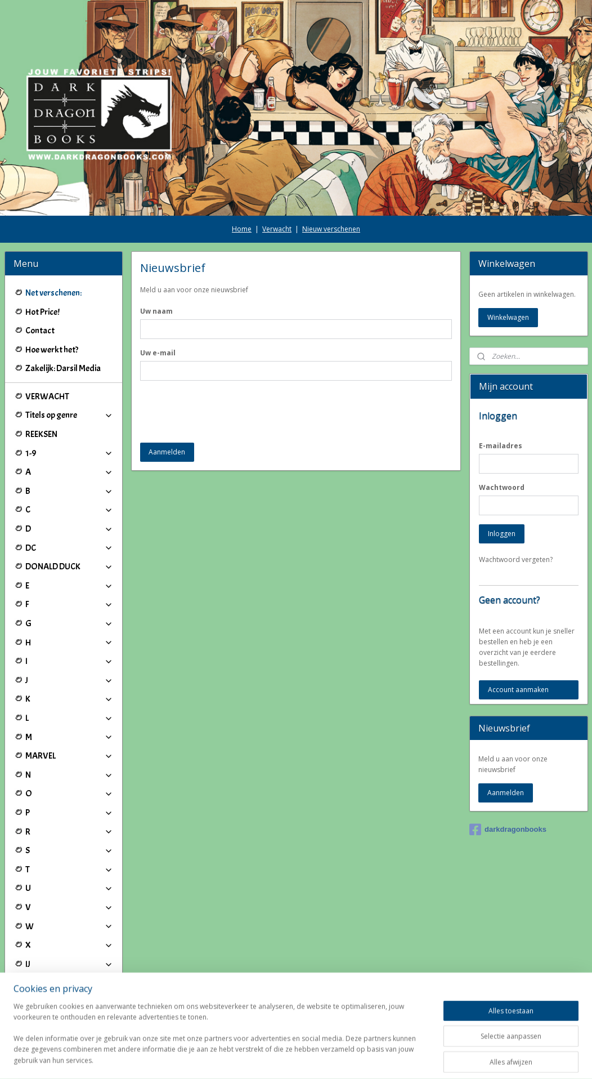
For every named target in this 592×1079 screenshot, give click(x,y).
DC (69, 548)
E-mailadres (500, 446)
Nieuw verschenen (331, 229)
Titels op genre (69, 415)
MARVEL (69, 755)
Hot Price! (42, 312)
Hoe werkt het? (51, 349)
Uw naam (156, 311)
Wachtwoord (501, 487)
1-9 (69, 453)
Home (242, 229)
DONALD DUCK (69, 566)
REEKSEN (41, 434)
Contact (40, 330)
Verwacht (276, 229)
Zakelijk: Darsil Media (63, 368)
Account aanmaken (518, 689)
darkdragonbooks (507, 829)
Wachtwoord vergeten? (516, 559)
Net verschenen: (53, 292)
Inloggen (501, 533)
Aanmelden (167, 452)
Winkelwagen (508, 317)
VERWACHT (47, 396)
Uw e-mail (158, 353)
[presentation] (225, 412)
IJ (69, 964)
